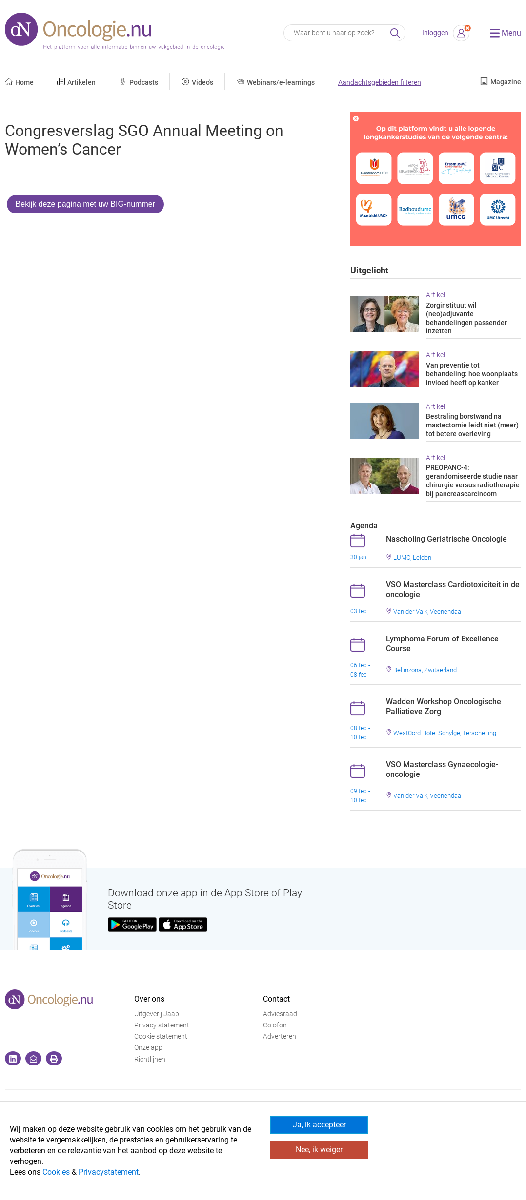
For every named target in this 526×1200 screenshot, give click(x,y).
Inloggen (435, 33)
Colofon (275, 1025)
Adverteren (279, 1036)
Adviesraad (280, 1014)
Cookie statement (160, 1036)
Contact (276, 999)
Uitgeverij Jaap (156, 1014)
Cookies (56, 1172)
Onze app (148, 1048)
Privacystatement (109, 1172)
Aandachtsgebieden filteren (379, 82)
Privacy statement (161, 1025)
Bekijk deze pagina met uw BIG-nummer (85, 204)
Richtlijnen (149, 1059)
